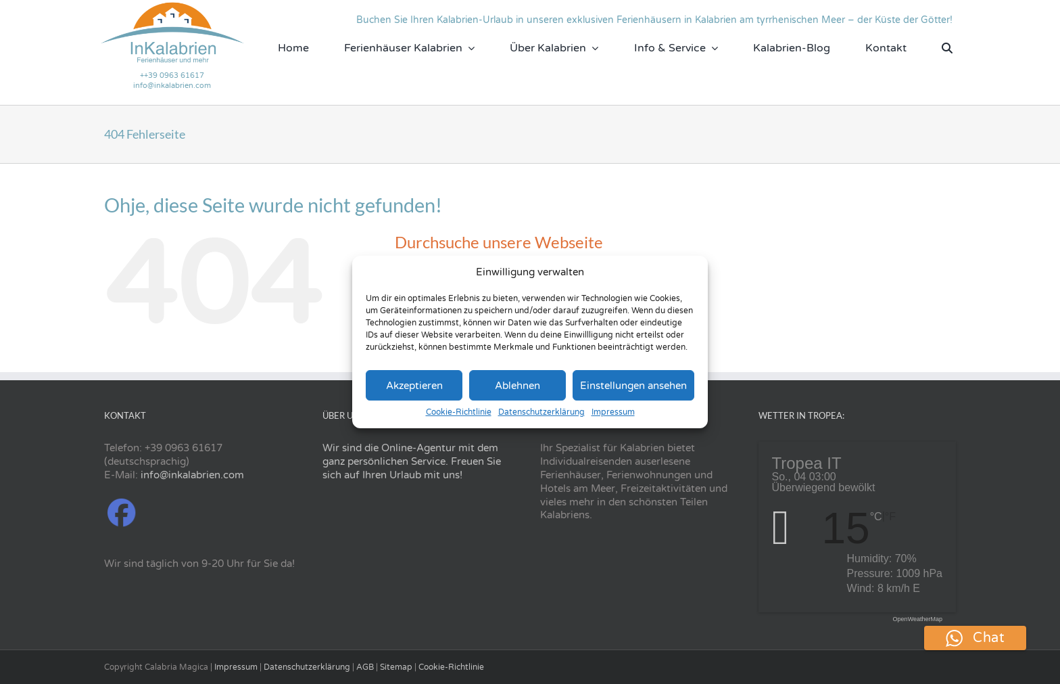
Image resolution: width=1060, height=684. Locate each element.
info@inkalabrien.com (172, 85)
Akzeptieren (414, 386)
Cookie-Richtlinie (458, 412)
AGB (365, 667)
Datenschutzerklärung (541, 412)
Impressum (613, 412)
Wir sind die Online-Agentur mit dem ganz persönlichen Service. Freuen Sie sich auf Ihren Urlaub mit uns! (411, 461)
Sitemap (396, 667)
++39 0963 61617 (172, 75)
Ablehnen (517, 386)
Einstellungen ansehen (633, 386)
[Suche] (947, 48)
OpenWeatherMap (917, 619)
